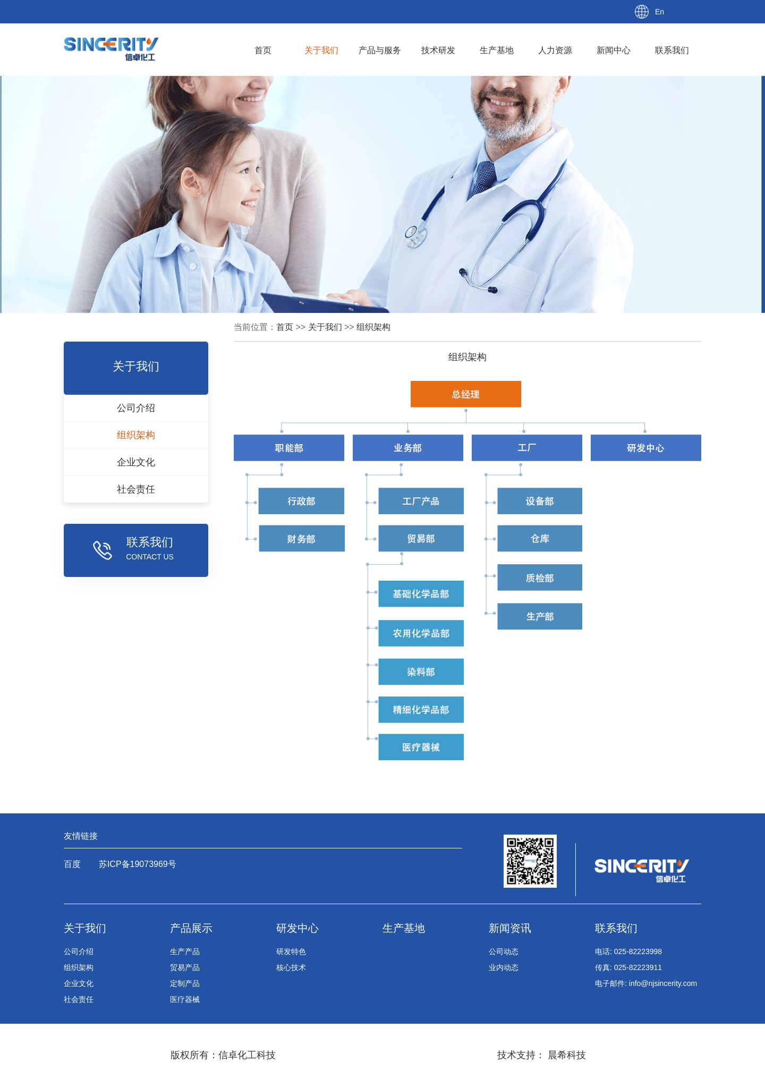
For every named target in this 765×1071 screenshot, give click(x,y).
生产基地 (497, 50)
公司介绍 (79, 951)
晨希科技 (565, 1055)
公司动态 (503, 951)
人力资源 (555, 50)
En (659, 11)
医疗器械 (185, 999)
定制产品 (185, 983)
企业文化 (79, 983)
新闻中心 (614, 50)
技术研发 (438, 50)
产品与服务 (380, 50)
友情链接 (81, 835)
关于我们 (321, 50)
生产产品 (185, 951)
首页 (262, 50)
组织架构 (373, 327)
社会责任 (79, 999)
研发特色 (291, 951)
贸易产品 (185, 967)
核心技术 (291, 967)
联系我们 (672, 50)
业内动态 (503, 967)
